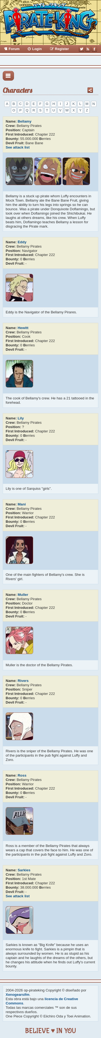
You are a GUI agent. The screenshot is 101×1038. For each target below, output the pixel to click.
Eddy (22, 242)
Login (36, 49)
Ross (22, 775)
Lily (21, 418)
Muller (23, 595)
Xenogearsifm (17, 995)
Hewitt (23, 328)
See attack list (18, 147)
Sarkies (24, 870)
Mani (22, 504)
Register (62, 49)
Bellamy (24, 121)
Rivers (23, 681)
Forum (14, 49)
